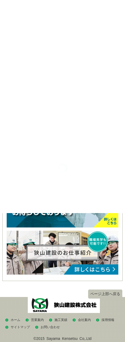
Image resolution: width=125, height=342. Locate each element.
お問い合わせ (50, 327)
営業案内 (37, 320)
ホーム (15, 320)
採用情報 (107, 320)
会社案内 (84, 320)
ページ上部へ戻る (105, 294)
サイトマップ (20, 327)
